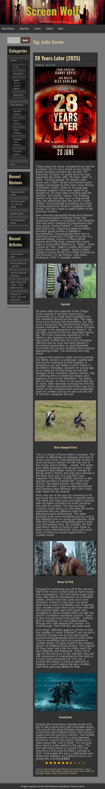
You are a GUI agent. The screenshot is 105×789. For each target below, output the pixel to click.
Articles (37, 28)
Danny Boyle (68, 771)
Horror (76, 771)
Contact (49, 28)
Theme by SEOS (77, 786)
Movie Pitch (18, 95)
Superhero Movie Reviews (17, 142)
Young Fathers (63, 773)
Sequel (48, 773)
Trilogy (54, 773)
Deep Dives (24, 28)
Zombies (73, 773)
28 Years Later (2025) (57, 58)
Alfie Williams (56, 771)
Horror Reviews (50, 769)
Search (25, 40)
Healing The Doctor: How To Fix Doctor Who (18, 297)
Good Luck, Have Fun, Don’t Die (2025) (17, 204)
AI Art (15, 67)
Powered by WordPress (59, 786)
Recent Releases (77, 769)
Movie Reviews (8, 28)
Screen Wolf (52, 10)
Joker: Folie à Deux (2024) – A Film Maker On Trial (18, 285)
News (12, 164)
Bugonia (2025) (16, 213)
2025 (37, 771)
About (60, 28)
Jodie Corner (85, 771)
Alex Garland (45, 771)
